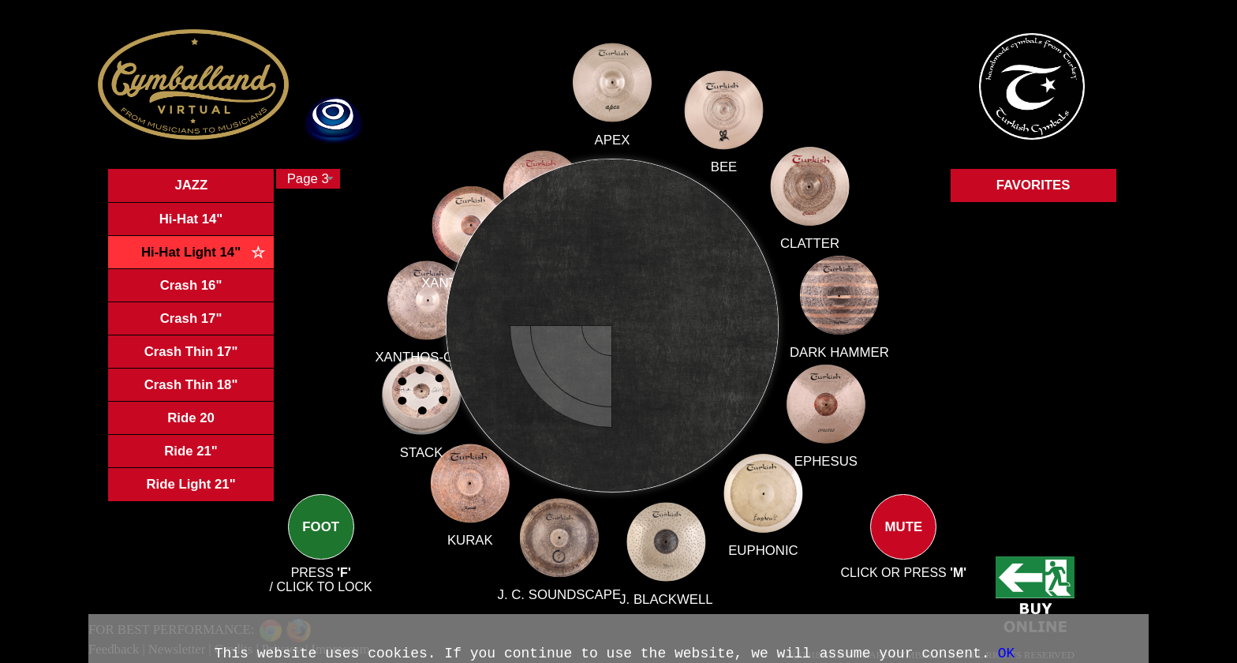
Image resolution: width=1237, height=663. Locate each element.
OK (1006, 653)
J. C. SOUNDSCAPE (561, 586)
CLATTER (800, 249)
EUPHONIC (762, 548)
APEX (612, 151)
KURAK (479, 530)
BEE (718, 177)
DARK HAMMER (838, 352)
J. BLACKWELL (665, 593)
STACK (438, 446)
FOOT (321, 539)
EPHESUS (824, 460)
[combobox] (308, 179)
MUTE (903, 539)
